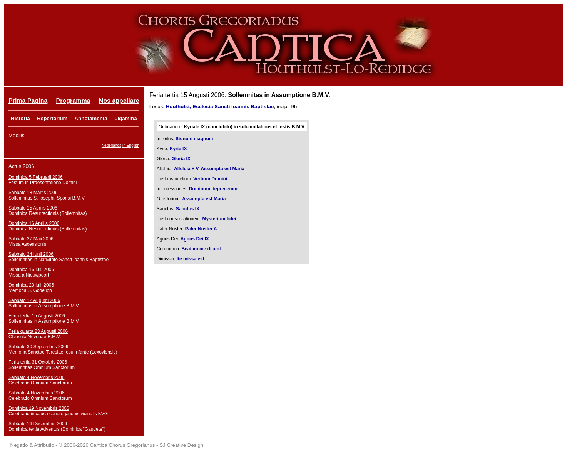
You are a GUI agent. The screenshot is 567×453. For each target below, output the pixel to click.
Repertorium (52, 118)
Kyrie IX (178, 148)
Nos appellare (119, 100)
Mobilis (16, 135)
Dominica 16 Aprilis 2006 (33, 223)
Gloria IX (180, 158)
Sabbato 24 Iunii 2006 (31, 254)
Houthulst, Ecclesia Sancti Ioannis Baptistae (220, 106)
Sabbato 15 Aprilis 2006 (32, 208)
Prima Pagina (27, 100)
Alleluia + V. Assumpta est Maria (209, 168)
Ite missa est (190, 259)
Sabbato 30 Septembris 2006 (38, 346)
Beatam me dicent (201, 249)
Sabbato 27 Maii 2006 (31, 239)
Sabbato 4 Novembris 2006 (36, 377)
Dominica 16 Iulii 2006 (31, 269)
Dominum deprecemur (213, 188)
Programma (73, 100)
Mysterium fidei (219, 218)
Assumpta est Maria (204, 198)
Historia (20, 118)
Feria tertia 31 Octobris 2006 (37, 362)
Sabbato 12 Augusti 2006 (34, 300)
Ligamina (125, 118)
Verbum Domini (210, 178)
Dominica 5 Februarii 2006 (35, 177)
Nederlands (111, 145)
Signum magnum (194, 138)
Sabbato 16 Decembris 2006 (37, 423)
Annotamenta (90, 118)
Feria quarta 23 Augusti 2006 (38, 331)
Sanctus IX (187, 208)
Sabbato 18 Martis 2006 (32, 192)
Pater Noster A (201, 229)
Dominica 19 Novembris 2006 (38, 408)
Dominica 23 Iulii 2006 (31, 285)
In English (130, 145)
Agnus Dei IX (195, 239)
